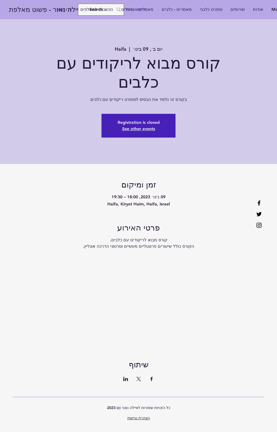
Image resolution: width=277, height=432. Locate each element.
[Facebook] (259, 203)
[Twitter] (259, 214)
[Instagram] (259, 225)
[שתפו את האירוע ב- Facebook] (151, 379)
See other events (138, 128)
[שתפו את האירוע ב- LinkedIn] (125, 379)
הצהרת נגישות (138, 418)
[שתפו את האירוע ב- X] (138, 379)
